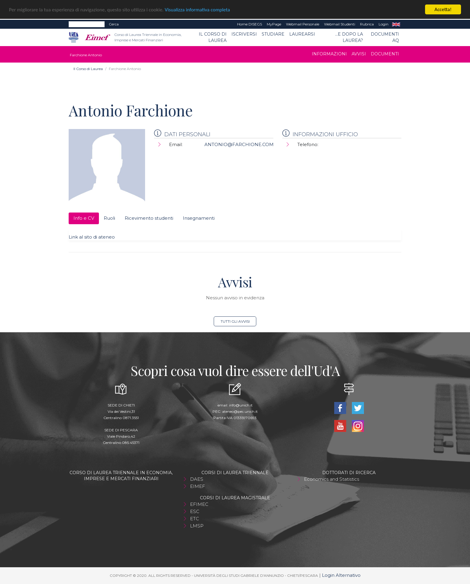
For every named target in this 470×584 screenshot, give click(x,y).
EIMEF (197, 486)
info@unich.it (241, 405)
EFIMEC (199, 504)
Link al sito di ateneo (92, 237)
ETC (194, 518)
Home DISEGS (249, 24)
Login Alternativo (341, 575)
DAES (196, 479)
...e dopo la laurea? (349, 37)
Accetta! (443, 9)
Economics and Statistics (331, 479)
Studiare (273, 34)
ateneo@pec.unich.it (240, 411)
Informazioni (329, 54)
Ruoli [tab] (109, 218)
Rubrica (367, 24)
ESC (194, 511)
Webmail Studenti (339, 24)
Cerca (114, 24)
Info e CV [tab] (83, 218)
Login (383, 24)
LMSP (197, 526)
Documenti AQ (385, 37)
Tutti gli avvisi (235, 321)
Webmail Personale (302, 24)
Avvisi (359, 54)
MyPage (274, 24)
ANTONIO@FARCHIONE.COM (239, 144)
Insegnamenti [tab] (199, 218)
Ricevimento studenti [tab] (149, 218)
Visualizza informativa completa (197, 10)
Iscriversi (244, 34)
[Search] (87, 24)
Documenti (385, 54)
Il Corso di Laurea (213, 37)
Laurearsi (302, 34)
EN (396, 24)
